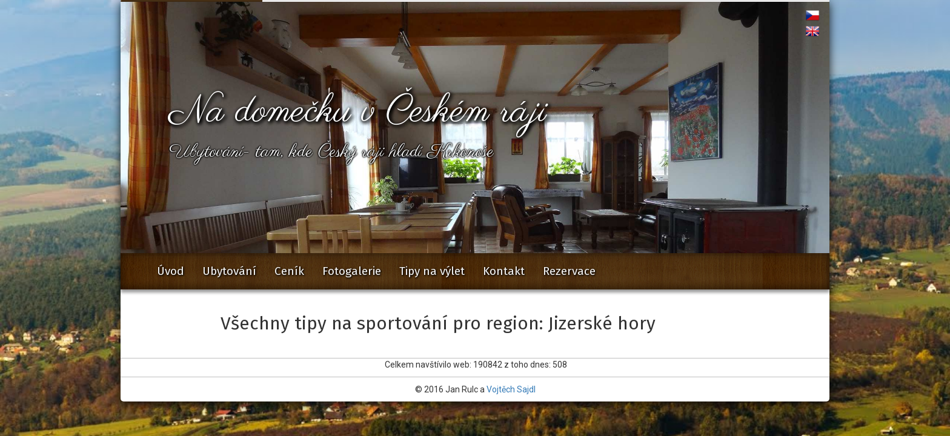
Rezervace (569, 271)
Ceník (289, 271)
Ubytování (229, 271)
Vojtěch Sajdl (511, 389)
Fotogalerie (351, 271)
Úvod (170, 271)
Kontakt (504, 271)
